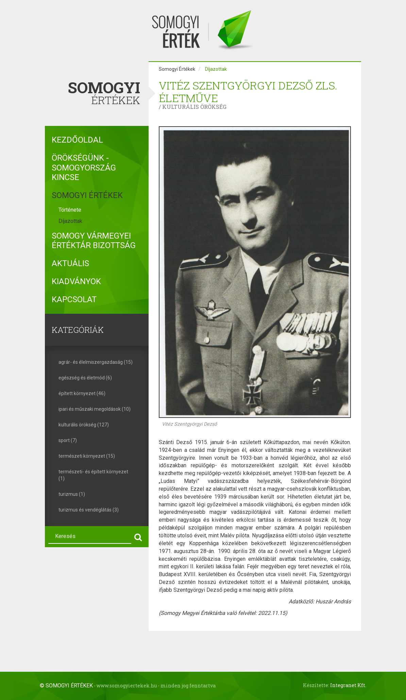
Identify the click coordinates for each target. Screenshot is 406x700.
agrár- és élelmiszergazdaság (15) (95, 362)
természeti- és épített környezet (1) (93, 475)
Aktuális (70, 263)
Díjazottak (70, 221)
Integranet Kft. (348, 685)
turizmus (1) (71, 494)
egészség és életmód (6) (85, 377)
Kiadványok (76, 281)
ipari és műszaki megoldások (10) (94, 409)
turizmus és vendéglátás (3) (88, 509)
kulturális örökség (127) (83, 424)
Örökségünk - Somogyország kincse (84, 167)
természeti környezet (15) (86, 456)
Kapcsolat (74, 299)
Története (69, 210)
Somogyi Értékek (87, 195)
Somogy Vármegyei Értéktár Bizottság (94, 240)
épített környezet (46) (81, 393)
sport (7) (67, 440)
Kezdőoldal (77, 140)
